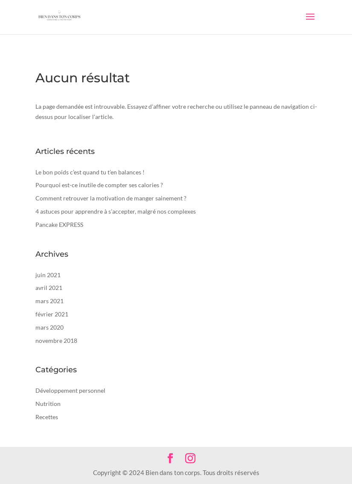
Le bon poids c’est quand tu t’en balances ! (90, 172)
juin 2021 (48, 274)
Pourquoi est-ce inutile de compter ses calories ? (99, 184)
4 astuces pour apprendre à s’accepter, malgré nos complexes (115, 211)
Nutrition (48, 403)
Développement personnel (70, 390)
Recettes (46, 416)
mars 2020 (49, 327)
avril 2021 (48, 287)
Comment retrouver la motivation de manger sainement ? (110, 198)
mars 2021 (49, 300)
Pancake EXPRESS (59, 224)
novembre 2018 (56, 340)
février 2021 (51, 314)
